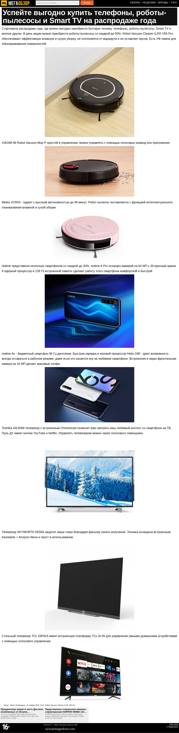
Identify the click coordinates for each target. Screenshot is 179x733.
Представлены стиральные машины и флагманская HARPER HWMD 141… (66, 710)
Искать (87, 3)
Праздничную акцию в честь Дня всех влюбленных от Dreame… (22, 710)
